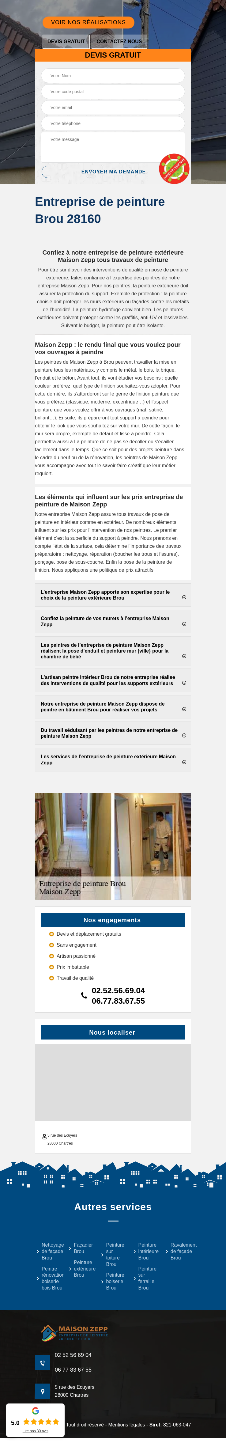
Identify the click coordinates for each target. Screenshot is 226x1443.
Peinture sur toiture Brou (112, 1254)
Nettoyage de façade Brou (48, 1251)
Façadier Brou (81, 1248)
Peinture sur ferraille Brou (145, 1278)
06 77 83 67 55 (73, 1370)
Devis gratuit (66, 41)
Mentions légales (126, 1424)
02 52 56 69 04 (73, 1355)
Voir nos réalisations (88, 22)
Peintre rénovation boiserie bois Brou (48, 1278)
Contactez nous (119, 41)
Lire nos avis (35, 1431)
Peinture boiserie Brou (112, 1281)
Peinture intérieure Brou (145, 1251)
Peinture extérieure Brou (81, 1269)
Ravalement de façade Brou (177, 1251)
